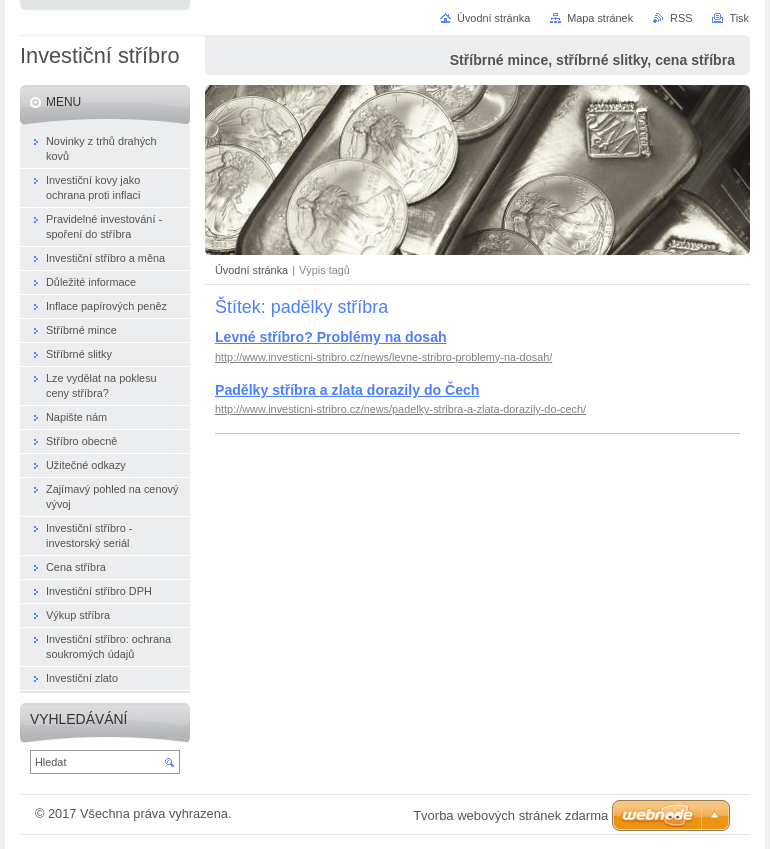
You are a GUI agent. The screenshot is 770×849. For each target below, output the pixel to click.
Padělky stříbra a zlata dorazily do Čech (347, 390)
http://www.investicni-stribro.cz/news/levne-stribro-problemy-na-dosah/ (383, 357)
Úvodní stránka (251, 270)
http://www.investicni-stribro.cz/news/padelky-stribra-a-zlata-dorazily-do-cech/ (400, 409)
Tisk (739, 18)
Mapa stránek (600, 18)
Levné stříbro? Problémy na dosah (331, 337)
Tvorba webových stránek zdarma (510, 815)
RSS (681, 18)
